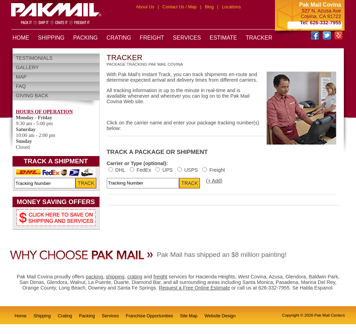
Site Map (189, 315)
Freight (213, 170)
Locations (231, 6)
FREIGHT (152, 38)
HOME (21, 38)
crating (134, 276)
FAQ (21, 86)
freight (160, 276)
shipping (115, 276)
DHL (117, 170)
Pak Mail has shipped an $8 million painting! (221, 254)
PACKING (85, 38)
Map (21, 77)
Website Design (219, 315)
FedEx (141, 170)
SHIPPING (51, 38)
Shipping (42, 315)
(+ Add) (214, 181)
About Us (145, 6)
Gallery (27, 67)
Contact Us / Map (179, 6)
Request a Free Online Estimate (194, 288)
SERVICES (187, 38)
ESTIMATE (223, 38)
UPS (164, 170)
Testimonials (34, 58)
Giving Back (32, 95)
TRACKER (259, 38)
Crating (65, 315)
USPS (188, 170)
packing (94, 276)
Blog (209, 6)
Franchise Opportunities (149, 315)
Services (110, 315)
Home (20, 315)
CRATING (118, 38)
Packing (87, 315)
